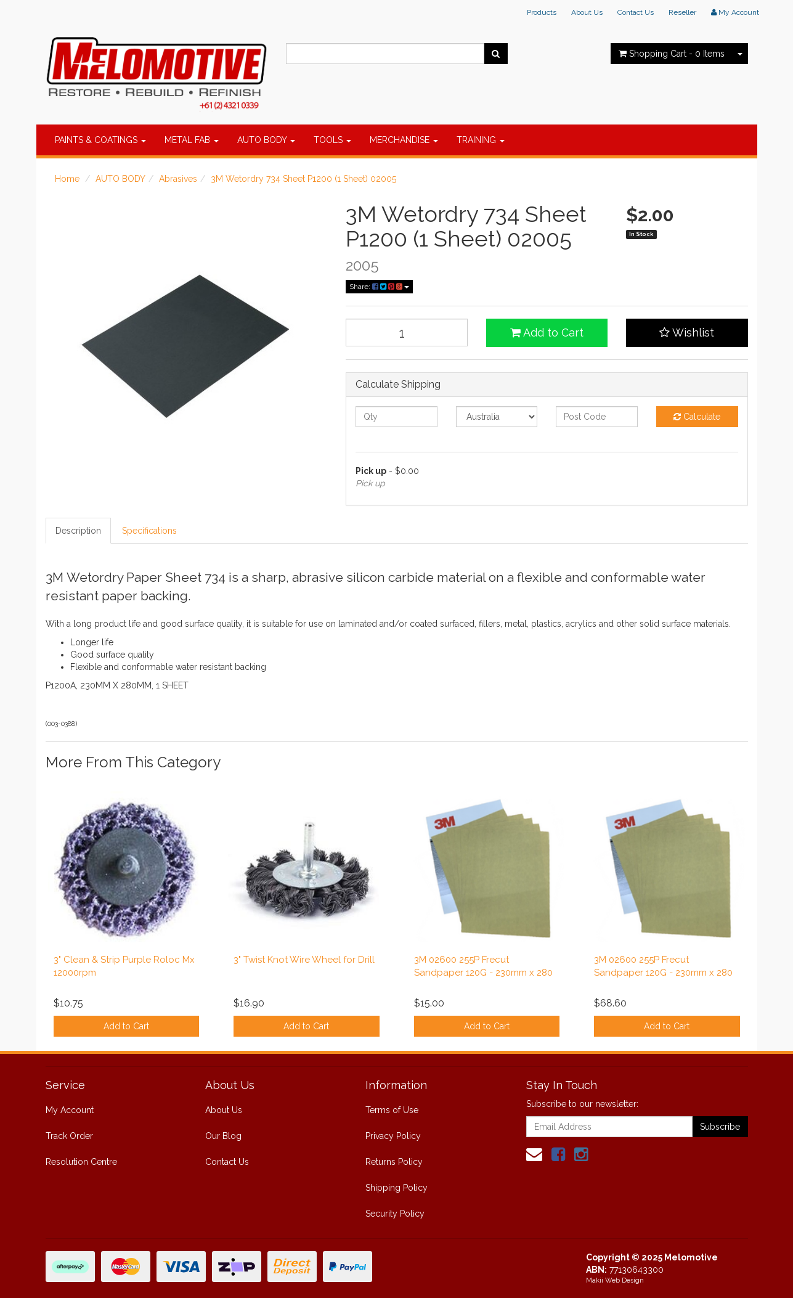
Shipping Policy (396, 1188)
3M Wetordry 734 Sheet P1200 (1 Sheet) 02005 (303, 179)
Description (78, 531)
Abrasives (178, 179)
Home (67, 179)
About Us (587, 12)
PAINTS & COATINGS (100, 140)
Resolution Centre (81, 1162)
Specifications (149, 531)
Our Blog (223, 1136)
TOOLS (332, 140)
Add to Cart (547, 332)
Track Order (69, 1136)
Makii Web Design (615, 1280)
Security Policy (395, 1213)
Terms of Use (391, 1110)
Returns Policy (394, 1162)
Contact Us (635, 12)
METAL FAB (192, 140)
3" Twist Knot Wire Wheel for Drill (304, 959)
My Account (70, 1110)
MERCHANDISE (404, 140)
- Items (672, 54)
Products (541, 12)
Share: (379, 286)
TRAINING (481, 140)
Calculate (696, 417)
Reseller (682, 12)
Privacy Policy (393, 1136)
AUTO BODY (266, 140)
